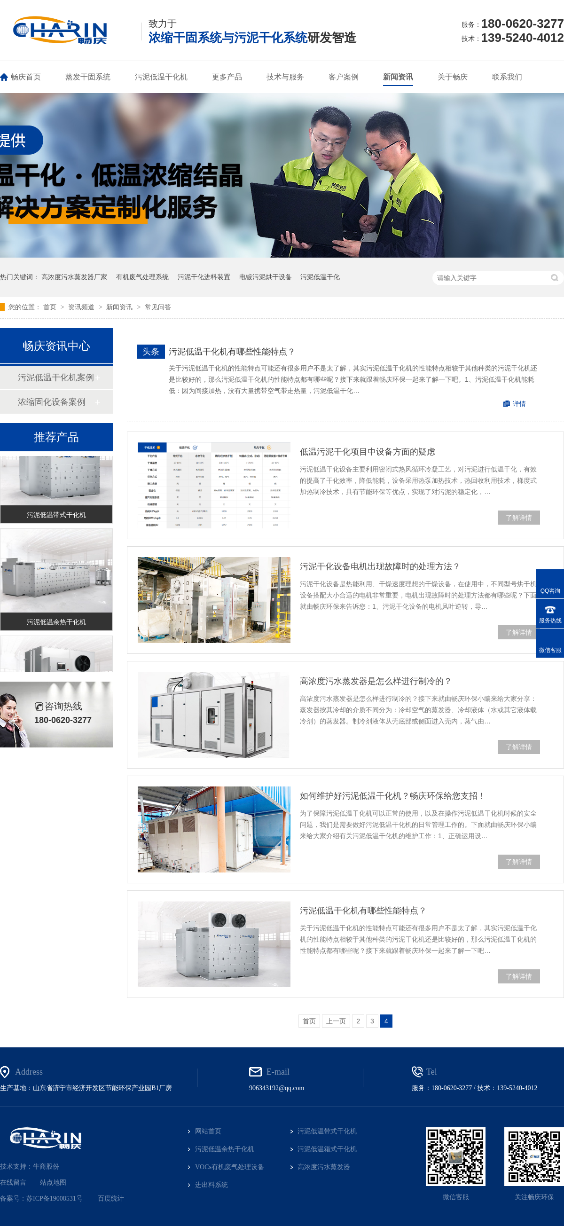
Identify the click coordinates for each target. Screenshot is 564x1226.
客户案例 (344, 77)
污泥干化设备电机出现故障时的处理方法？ (380, 566)
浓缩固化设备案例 (52, 402)
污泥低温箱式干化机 (327, 1149)
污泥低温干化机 (161, 77)
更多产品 (227, 77)
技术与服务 (285, 77)
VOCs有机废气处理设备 (229, 1167)
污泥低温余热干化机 (56, 623)
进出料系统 (211, 1184)
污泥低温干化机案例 (56, 377)
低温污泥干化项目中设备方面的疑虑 (367, 451)
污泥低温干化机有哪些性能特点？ (232, 351)
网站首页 (208, 1131)
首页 (50, 307)
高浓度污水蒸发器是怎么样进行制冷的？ (376, 681)
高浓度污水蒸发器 (324, 1167)
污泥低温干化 (320, 277)
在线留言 (13, 1182)
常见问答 (158, 307)
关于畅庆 (453, 77)
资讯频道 (82, 307)
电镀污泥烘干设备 (265, 277)
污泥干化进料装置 (204, 277)
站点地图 (53, 1182)
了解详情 (519, 517)
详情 (519, 404)
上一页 (336, 1021)
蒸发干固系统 (87, 77)
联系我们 (507, 77)
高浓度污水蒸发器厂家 (74, 277)
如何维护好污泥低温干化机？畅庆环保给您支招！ (393, 796)
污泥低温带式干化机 (56, 516)
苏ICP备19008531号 (54, 1198)
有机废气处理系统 (142, 277)
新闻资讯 (398, 77)
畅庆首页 (26, 77)
